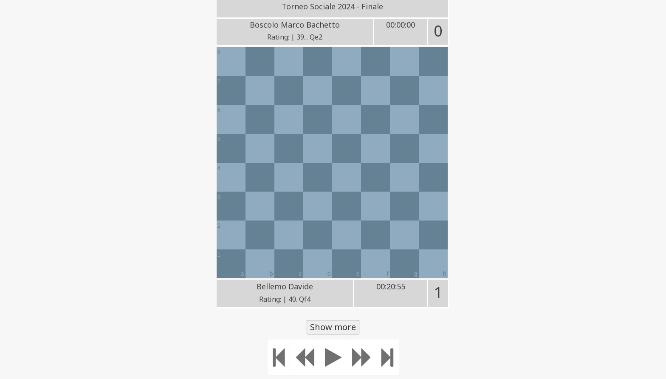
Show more (333, 327)
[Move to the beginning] (279, 357)
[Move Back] (304, 357)
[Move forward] (362, 357)
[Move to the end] (387, 357)
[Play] (333, 357)
